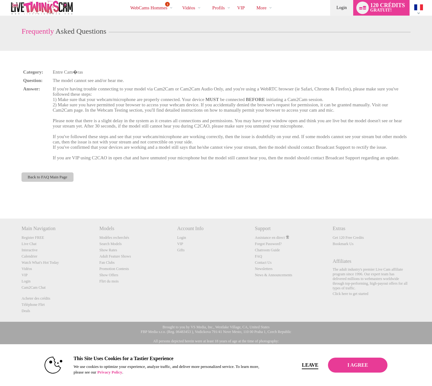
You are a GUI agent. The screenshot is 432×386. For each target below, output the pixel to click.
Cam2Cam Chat (33, 287)
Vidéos (188, 7)
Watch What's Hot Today (40, 262)
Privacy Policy (102, 372)
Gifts (181, 250)
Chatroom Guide (267, 250)
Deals (25, 311)
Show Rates (108, 250)
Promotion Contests (114, 269)
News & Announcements (273, 275)
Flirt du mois (109, 281)
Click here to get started (350, 294)
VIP (241, 7)
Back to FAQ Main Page (47, 177)
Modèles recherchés (114, 237)
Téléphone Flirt (33, 304)
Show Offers (108, 275)
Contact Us (263, 262)
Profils (218, 7)
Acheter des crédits (35, 298)
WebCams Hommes (150, 6)
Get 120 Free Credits (348, 237)
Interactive (29, 250)
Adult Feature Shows (115, 256)
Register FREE (32, 237)
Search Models (110, 244)
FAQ (258, 256)
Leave (303, 365)
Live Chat (28, 244)
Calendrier (29, 256)
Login (341, 7)
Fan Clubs (107, 262)
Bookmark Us (343, 244)
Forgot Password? (268, 244)
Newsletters (264, 269)
